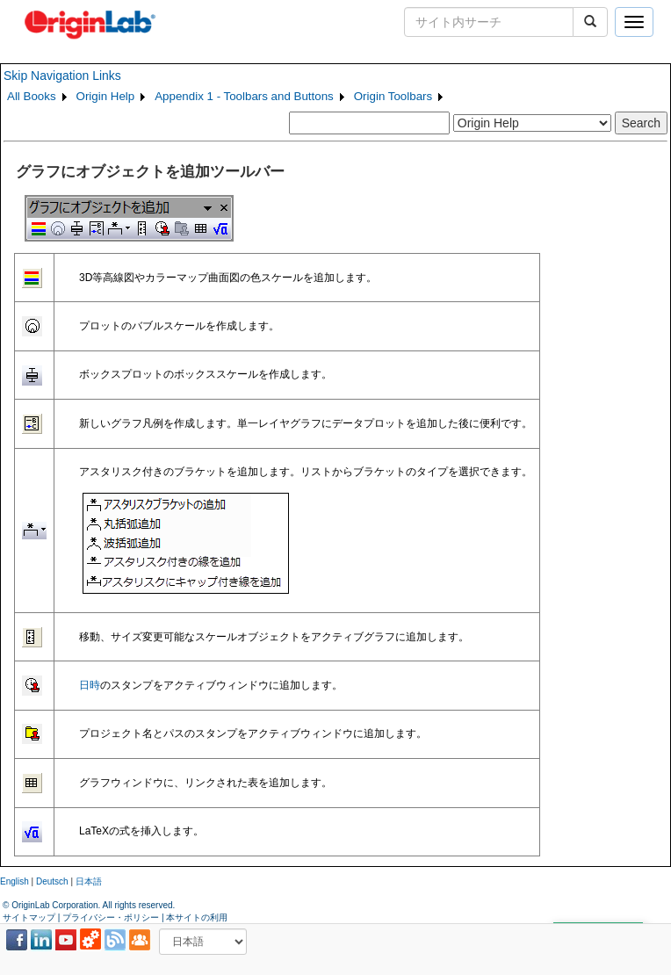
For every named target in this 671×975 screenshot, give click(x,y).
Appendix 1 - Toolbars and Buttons (244, 96)
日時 (89, 685)
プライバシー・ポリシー (110, 917)
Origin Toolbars (393, 96)
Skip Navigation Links (62, 76)
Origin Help (105, 96)
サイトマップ (29, 917)
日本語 (89, 881)
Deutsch (52, 881)
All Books (31, 96)
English (14, 881)
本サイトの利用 (196, 917)
